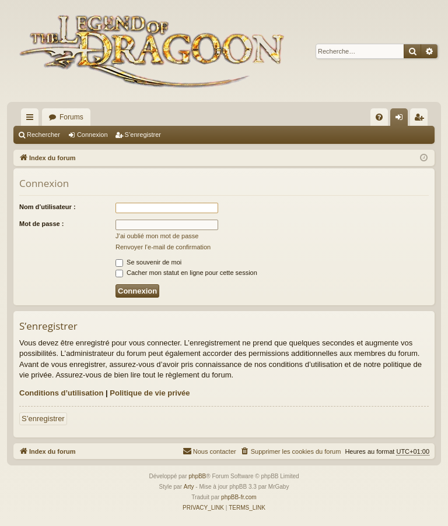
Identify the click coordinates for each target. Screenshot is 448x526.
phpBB (197, 476)
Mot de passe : (41, 223)
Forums (71, 117)
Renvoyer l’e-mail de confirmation (163, 246)
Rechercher (43, 134)
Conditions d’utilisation (61, 393)
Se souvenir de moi (148, 262)
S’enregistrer (143, 134)
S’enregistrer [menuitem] (421, 119)
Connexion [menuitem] (402, 119)
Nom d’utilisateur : (47, 206)
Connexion (92, 134)
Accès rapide (32, 119)
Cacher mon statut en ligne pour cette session (186, 272)
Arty (189, 486)
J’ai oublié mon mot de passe (157, 235)
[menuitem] (379, 117)
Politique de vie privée (150, 393)
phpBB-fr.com (239, 497)
